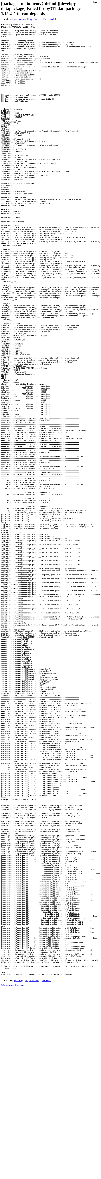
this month (49, 19)
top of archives (36, 19)
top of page (18, 1170)
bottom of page (20, 19)
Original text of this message (13, 1174)
